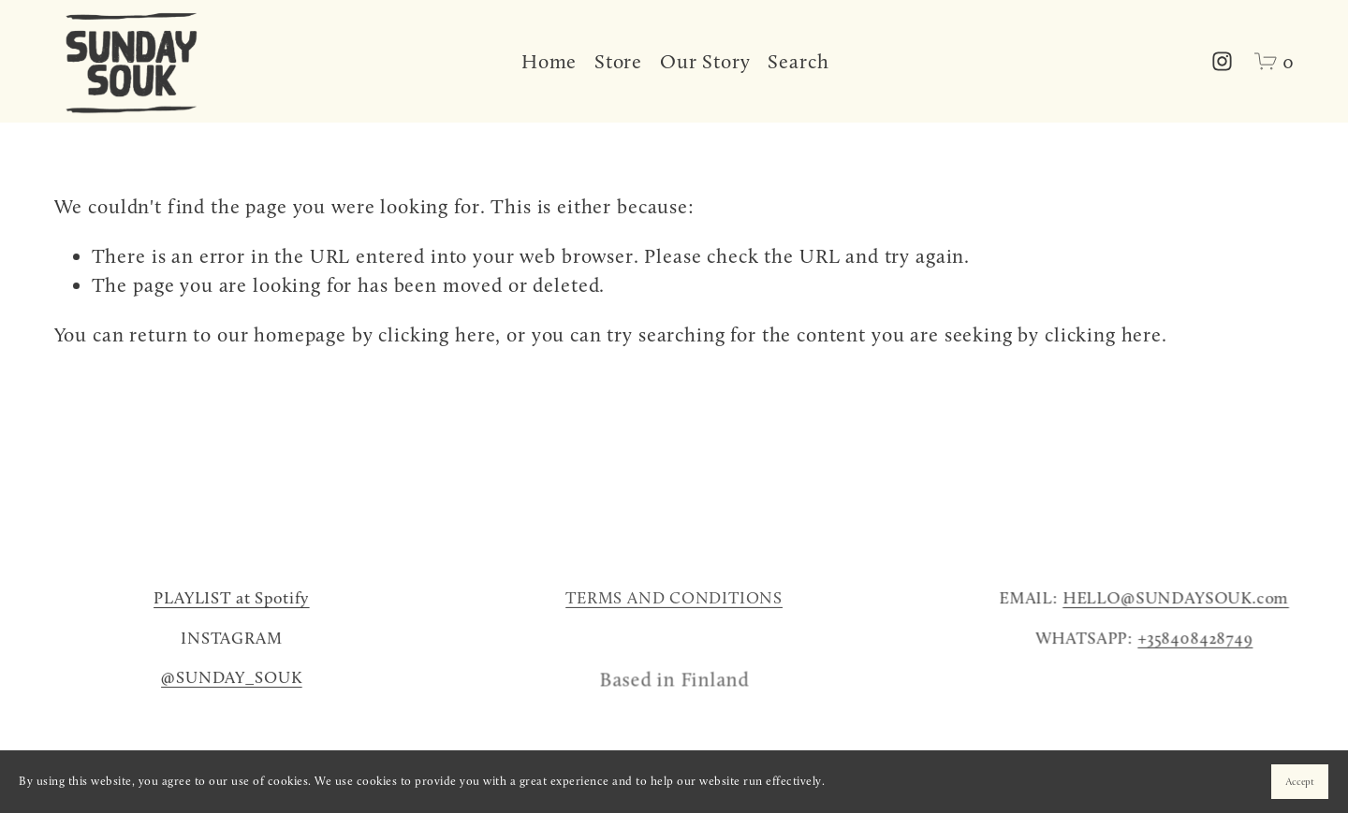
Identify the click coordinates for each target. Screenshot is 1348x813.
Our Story (705, 61)
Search (798, 61)
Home (549, 61)
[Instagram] (1222, 61)
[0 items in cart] (1274, 61)
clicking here (436, 334)
